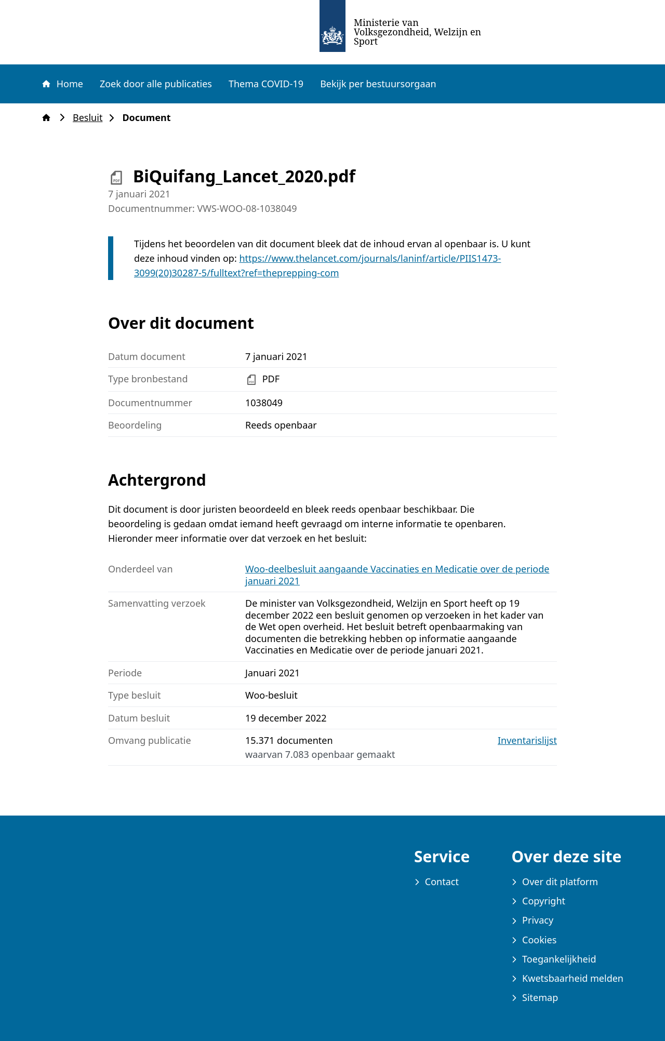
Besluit (91, 117)
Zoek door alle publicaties (156, 83)
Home (62, 83)
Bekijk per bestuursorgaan (378, 83)
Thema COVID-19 (266, 83)
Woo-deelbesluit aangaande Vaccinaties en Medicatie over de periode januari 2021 (397, 575)
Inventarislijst (527, 740)
